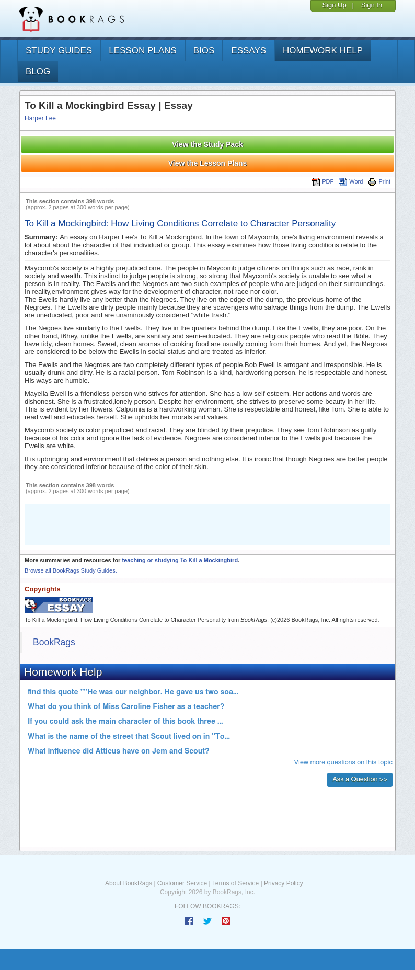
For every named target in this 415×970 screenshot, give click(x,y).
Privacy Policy (283, 883)
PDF (322, 181)
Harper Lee (40, 118)
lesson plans (142, 50)
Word (351, 181)
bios (204, 50)
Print (379, 181)
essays (248, 50)
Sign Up (334, 5)
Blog (38, 71)
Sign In (371, 5)
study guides (59, 50)
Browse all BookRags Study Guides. (71, 570)
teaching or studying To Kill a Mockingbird (180, 560)
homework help (323, 50)
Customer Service (182, 883)
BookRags (54, 642)
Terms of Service (235, 883)
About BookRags (128, 883)
